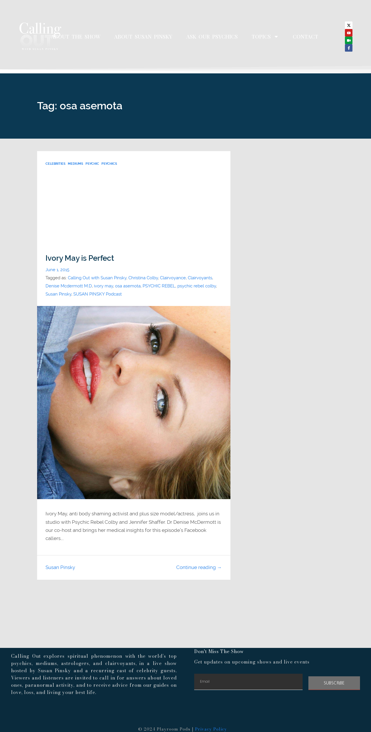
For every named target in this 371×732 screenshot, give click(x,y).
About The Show (75, 36)
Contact (305, 36)
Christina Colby (143, 277)
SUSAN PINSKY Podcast (97, 294)
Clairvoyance (173, 277)
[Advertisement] (134, 210)
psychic (92, 164)
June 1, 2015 (57, 269)
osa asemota (128, 286)
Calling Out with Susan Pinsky (97, 277)
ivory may (103, 286)
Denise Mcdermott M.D (69, 286)
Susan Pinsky (58, 294)
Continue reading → (199, 567)
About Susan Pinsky (143, 36)
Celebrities (56, 164)
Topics (265, 36)
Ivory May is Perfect (80, 258)
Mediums (75, 164)
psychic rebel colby (196, 286)
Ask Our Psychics (212, 36)
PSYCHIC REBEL (159, 286)
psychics (109, 164)
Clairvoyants (200, 277)
